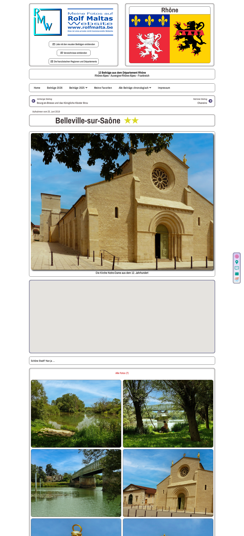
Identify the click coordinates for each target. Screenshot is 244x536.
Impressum (164, 88)
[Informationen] (237, 268)
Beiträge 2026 (54, 88)
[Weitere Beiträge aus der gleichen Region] (237, 280)
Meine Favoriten (103, 88)
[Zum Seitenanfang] (237, 256)
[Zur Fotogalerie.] (237, 274)
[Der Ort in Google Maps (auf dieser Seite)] (237, 262)
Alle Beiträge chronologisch (135, 88)
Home (37, 88)
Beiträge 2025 (78, 88)
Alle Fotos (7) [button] (122, 373)
